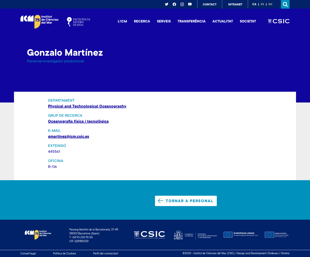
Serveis (164, 22)
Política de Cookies (64, 253)
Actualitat (222, 22)
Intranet (235, 4)
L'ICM (122, 22)
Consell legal (28, 253)
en (270, 4)
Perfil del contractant (105, 253)
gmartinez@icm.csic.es (68, 137)
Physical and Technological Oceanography (87, 106)
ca (254, 4)
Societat (248, 22)
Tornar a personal (185, 200)
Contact (210, 4)
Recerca (142, 22)
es (262, 4)
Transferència (192, 22)
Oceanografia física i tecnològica (78, 122)
